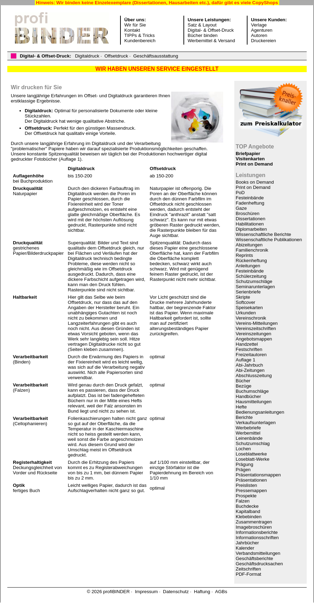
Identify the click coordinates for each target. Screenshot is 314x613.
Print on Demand (254, 164)
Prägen (243, 469)
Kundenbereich (140, 40)
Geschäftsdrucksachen (259, 563)
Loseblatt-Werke (252, 459)
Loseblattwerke (251, 454)
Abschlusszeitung (254, 375)
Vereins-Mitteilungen (257, 323)
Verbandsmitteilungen (258, 553)
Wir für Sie (135, 25)
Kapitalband (248, 511)
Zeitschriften (248, 569)
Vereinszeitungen (253, 333)
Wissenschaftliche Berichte (263, 234)
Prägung (244, 464)
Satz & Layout (202, 25)
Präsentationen (251, 480)
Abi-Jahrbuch (249, 365)
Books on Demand (255, 182)
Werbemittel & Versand (211, 40)
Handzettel (247, 344)
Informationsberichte (257, 532)
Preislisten (246, 485)
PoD (240, 192)
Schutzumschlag (253, 443)
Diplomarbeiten (251, 229)
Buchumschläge (252, 391)
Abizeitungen (249, 244)
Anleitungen (248, 265)
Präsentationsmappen (258, 474)
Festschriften (249, 349)
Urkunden (246, 312)
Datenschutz (176, 591)
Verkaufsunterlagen (256, 422)
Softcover (245, 302)
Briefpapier (248, 153)
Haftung (202, 591)
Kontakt (132, 30)
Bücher (243, 380)
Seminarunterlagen (255, 286)
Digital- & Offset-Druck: (45, 56)
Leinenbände (249, 438)
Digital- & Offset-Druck (211, 30)
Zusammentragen (254, 521)
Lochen (243, 448)
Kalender (245, 548)
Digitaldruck (87, 56)
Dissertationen (250, 218)
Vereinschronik (251, 318)
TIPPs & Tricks (139, 35)
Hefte (241, 406)
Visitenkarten (250, 158)
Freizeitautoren (251, 354)
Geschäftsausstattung (155, 56)
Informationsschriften (257, 537)
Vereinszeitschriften (256, 328)
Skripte (243, 297)
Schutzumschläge (254, 281)
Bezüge (243, 386)
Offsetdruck (116, 56)
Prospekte (246, 495)
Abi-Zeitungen (250, 370)
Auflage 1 (245, 359)
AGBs (221, 591)
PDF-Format (248, 574)
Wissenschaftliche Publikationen (269, 239)
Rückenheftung (251, 260)
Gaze (241, 208)
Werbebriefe (248, 427)
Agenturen (262, 30)
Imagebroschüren (254, 527)
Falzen (243, 501)
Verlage (259, 25)
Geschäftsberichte (254, 558)
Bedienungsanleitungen (260, 412)
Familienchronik (252, 250)
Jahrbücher (247, 542)
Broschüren (247, 213)
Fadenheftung (250, 203)
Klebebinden (248, 516)
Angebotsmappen (254, 339)
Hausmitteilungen (254, 401)
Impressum (146, 591)
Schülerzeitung (251, 276)
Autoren (259, 35)
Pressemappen (251, 490)
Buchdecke (247, 506)
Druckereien (263, 40)
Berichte (244, 417)
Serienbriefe (248, 291)
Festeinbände (250, 197)
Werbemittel (248, 433)
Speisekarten (249, 307)
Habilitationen (250, 224)
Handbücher (248, 396)
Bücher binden (203, 35)
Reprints (244, 255)
